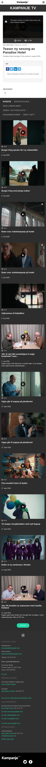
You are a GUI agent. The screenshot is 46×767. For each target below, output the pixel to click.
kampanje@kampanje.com (10, 648)
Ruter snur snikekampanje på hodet (17, 232)
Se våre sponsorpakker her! (10, 723)
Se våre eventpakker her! (10, 718)
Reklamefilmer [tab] (11, 106)
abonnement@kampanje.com (11, 654)
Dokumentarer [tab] (11, 114)
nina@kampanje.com (8, 736)
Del (7, 64)
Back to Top (23, 635)
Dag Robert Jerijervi (8, 691)
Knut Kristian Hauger (8, 684)
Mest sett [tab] (29, 114)
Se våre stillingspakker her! (10, 715)
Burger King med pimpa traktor (15, 191)
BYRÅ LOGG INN (7, 739)
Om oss (4, 674)
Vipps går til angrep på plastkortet (17, 401)
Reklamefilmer (8, 45)
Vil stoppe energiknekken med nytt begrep (20, 524)
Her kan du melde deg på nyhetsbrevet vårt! (16, 698)
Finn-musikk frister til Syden (14, 483)
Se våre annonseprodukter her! (12, 711)
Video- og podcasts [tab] (14, 110)
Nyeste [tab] (7, 101)
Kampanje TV (23, 8)
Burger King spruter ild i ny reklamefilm (19, 150)
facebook (30, 762)
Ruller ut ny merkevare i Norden (16, 565)
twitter (25, 762)
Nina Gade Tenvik (7, 708)
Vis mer (23, 625)
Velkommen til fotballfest (12, 313)
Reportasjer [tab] (21, 101)
